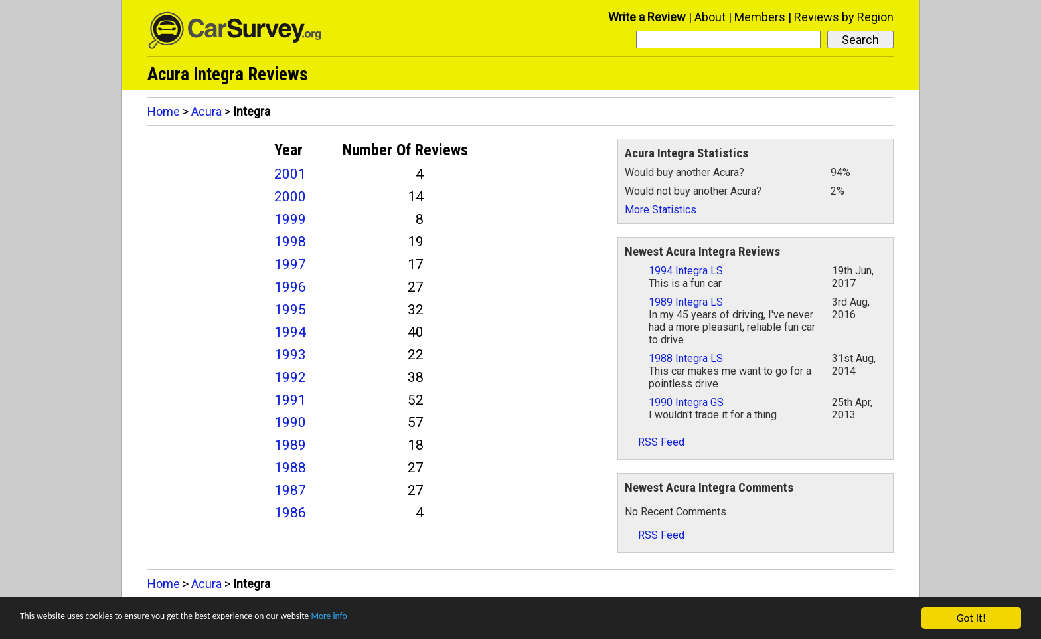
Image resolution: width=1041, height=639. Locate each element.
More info (408, 619)
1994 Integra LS (686, 270)
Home (163, 111)
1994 (290, 332)
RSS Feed (654, 442)
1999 (290, 219)
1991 (290, 400)
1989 (290, 445)
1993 (290, 355)
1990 (290, 422)
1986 (290, 513)
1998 (290, 242)
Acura (206, 111)
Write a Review (647, 17)
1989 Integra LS (686, 302)
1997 (290, 264)
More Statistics (660, 209)
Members (759, 17)
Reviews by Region (844, 17)
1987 (290, 490)
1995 (290, 310)
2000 (290, 197)
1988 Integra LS (686, 358)
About (710, 17)
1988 (290, 468)
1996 (290, 287)
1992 (290, 377)
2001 (290, 174)
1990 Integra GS (686, 402)
